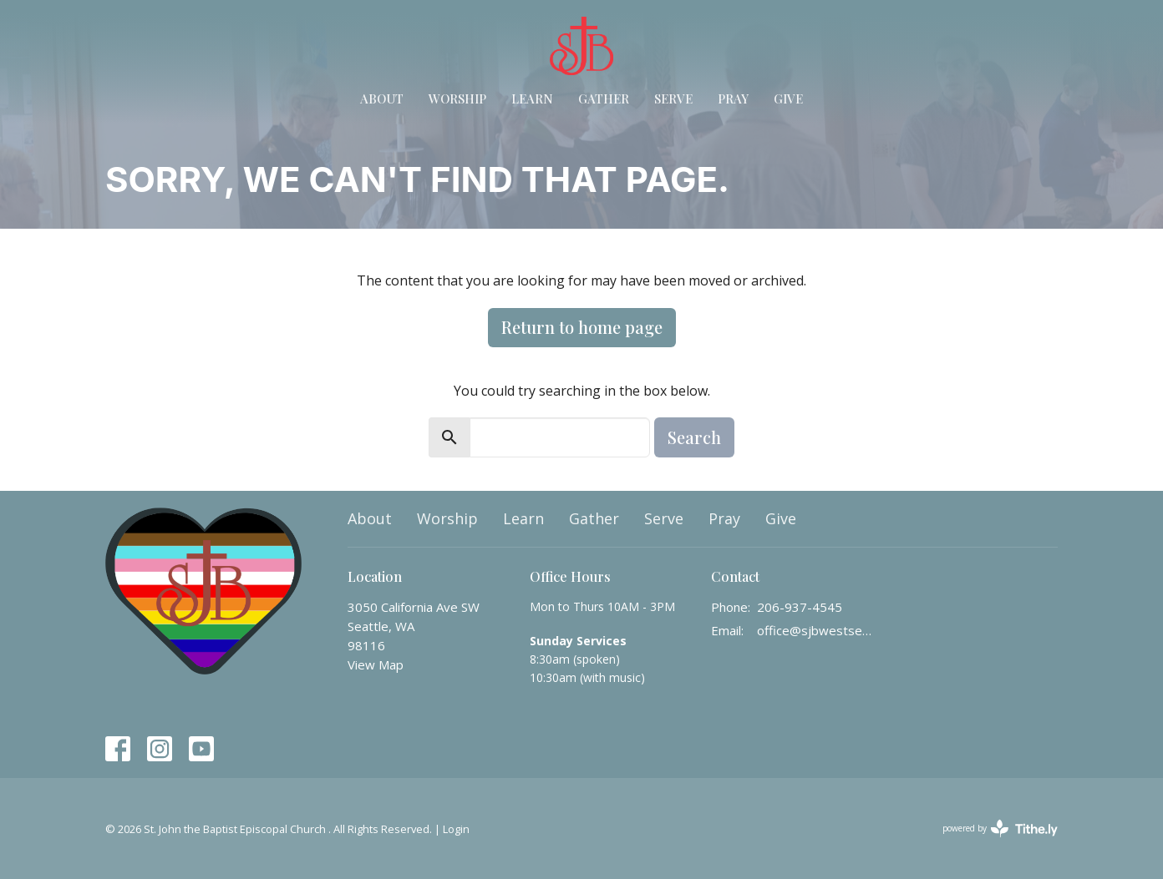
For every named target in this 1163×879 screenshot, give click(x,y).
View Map (376, 664)
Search (694, 437)
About (382, 98)
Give (788, 98)
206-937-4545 (799, 607)
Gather (603, 98)
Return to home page (582, 327)
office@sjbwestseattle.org (816, 630)
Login (456, 828)
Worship (457, 98)
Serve (673, 98)
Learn (532, 98)
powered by (1000, 828)
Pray (733, 98)
